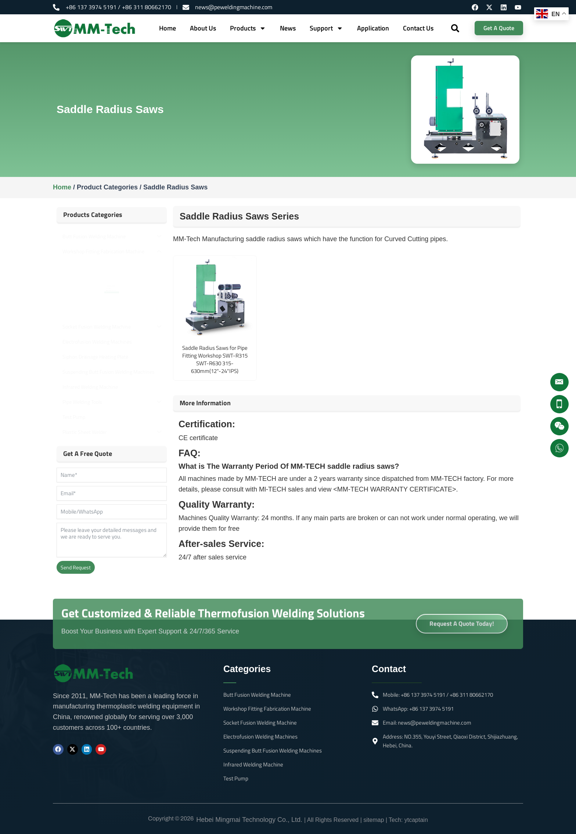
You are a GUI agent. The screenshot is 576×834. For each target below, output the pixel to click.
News (288, 28)
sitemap (373, 820)
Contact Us (418, 28)
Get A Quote (498, 27)
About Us (203, 28)
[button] (455, 28)
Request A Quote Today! (461, 632)
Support (326, 28)
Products (248, 28)
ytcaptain (416, 820)
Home (167, 28)
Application (373, 28)
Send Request (76, 567)
